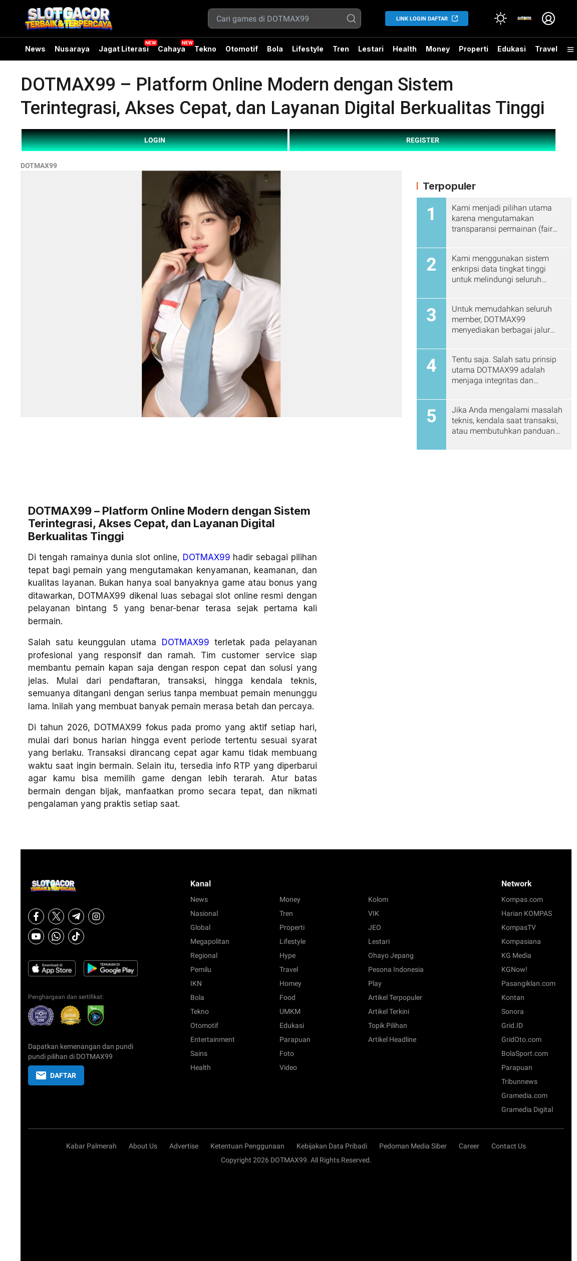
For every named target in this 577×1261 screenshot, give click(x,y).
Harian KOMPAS (526, 913)
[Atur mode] (500, 19)
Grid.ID (512, 1025)
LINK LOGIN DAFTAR (422, 19)
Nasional (204, 913)
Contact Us (508, 1146)
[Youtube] (36, 936)
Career (469, 1146)
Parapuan (295, 1039)
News (35, 49)
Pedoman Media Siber (413, 1146)
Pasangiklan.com (528, 983)
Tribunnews (519, 1081)
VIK (373, 913)
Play (375, 983)
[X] (56, 916)
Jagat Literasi (124, 49)
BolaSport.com (524, 1053)
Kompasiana (521, 941)
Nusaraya (72, 49)
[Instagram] (96, 916)
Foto (286, 1053)
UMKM (290, 1011)
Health (405, 49)
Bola (275, 49)
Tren (341, 49)
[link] (524, 19)
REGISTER (422, 140)
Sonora (512, 1011)
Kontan (512, 997)
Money (438, 49)
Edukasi (511, 49)
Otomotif (241, 49)
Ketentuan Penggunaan (247, 1146)
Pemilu (200, 969)
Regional (203, 955)
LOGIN (154, 140)
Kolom (378, 899)
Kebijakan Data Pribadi (332, 1146)
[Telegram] (76, 916)
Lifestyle (308, 49)
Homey (290, 983)
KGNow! (514, 969)
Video (288, 1067)
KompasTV (518, 927)
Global (200, 927)
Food (287, 997)
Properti (473, 49)
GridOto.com (521, 1039)
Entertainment (212, 1039)
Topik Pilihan (387, 1025)
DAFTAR (56, 1075)
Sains (198, 1053)
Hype (287, 955)
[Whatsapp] (56, 936)
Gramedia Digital (527, 1109)
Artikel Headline (392, 1039)
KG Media (516, 955)
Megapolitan (209, 941)
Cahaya (171, 49)
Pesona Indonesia (396, 969)
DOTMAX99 (39, 166)
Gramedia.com (524, 1095)
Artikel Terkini (388, 1011)
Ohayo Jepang (391, 955)
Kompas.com (522, 899)
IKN (196, 983)
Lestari (371, 53)
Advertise (183, 1146)
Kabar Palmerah (91, 1146)
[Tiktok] (76, 936)
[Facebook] (36, 916)
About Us (143, 1146)
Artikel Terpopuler (395, 997)
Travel (546, 49)
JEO (374, 927)
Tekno (205, 49)
